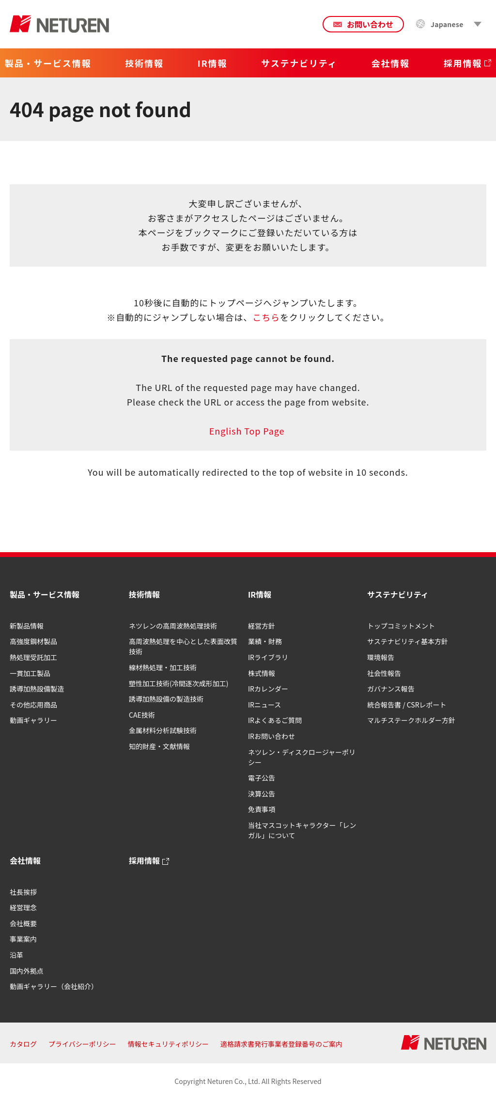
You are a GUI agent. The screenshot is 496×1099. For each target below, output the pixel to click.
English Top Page (248, 430)
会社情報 (25, 860)
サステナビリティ (398, 594)
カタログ (23, 1044)
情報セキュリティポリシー (168, 1044)
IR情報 (259, 594)
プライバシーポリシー (82, 1044)
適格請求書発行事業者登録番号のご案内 (281, 1044)
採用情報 (144, 860)
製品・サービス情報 (44, 594)
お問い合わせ (370, 24)
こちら (266, 317)
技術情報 (144, 594)
